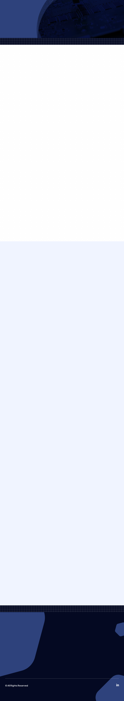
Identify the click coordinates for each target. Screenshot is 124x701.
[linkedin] (117, 685)
